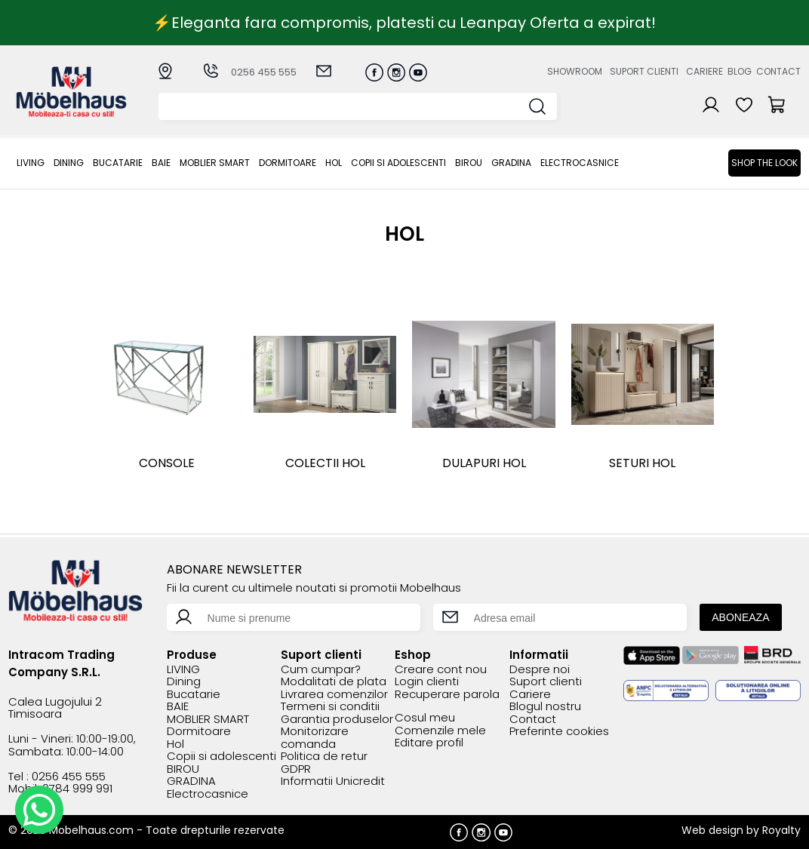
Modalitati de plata (333, 681)
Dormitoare (287, 162)
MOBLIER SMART (215, 162)
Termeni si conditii (330, 706)
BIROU (468, 162)
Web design (712, 830)
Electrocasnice (579, 162)
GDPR (296, 769)
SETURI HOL (642, 463)
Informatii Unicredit (333, 781)
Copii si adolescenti (398, 162)
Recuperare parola (447, 694)
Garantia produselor (337, 719)
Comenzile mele (440, 730)
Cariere (704, 71)
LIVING (31, 162)
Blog (739, 71)
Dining (69, 162)
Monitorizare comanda (315, 737)
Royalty (781, 830)
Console (167, 463)
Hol (333, 162)
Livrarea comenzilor (334, 694)
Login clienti (427, 681)
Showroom (574, 71)
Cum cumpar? (321, 669)
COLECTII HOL (325, 463)
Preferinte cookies (559, 731)
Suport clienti (644, 71)
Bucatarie (118, 162)
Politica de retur (324, 756)
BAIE (161, 162)
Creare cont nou (441, 669)
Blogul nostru (545, 706)
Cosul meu (425, 718)
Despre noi (539, 669)
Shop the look (764, 162)
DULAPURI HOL (484, 463)
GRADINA (511, 162)
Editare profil (429, 743)
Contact (778, 71)
